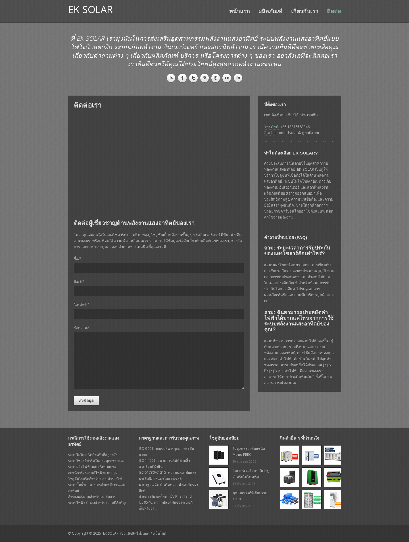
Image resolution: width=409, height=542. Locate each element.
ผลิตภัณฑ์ (270, 11)
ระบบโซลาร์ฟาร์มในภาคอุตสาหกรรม (96, 460)
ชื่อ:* (77, 258)
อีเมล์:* (79, 281)
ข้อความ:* (82, 327)
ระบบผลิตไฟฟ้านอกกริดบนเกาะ (92, 466)
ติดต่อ (334, 11)
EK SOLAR (90, 9)
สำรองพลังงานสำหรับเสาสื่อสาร (92, 496)
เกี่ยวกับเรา (305, 11)
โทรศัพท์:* (82, 304)
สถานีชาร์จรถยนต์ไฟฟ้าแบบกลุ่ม (93, 472)
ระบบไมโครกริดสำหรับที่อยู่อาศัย (93, 454)
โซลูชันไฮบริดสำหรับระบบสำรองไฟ (95, 478)
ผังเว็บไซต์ (158, 533)
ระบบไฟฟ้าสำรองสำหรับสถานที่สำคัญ (97, 502)
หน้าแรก (239, 11)
